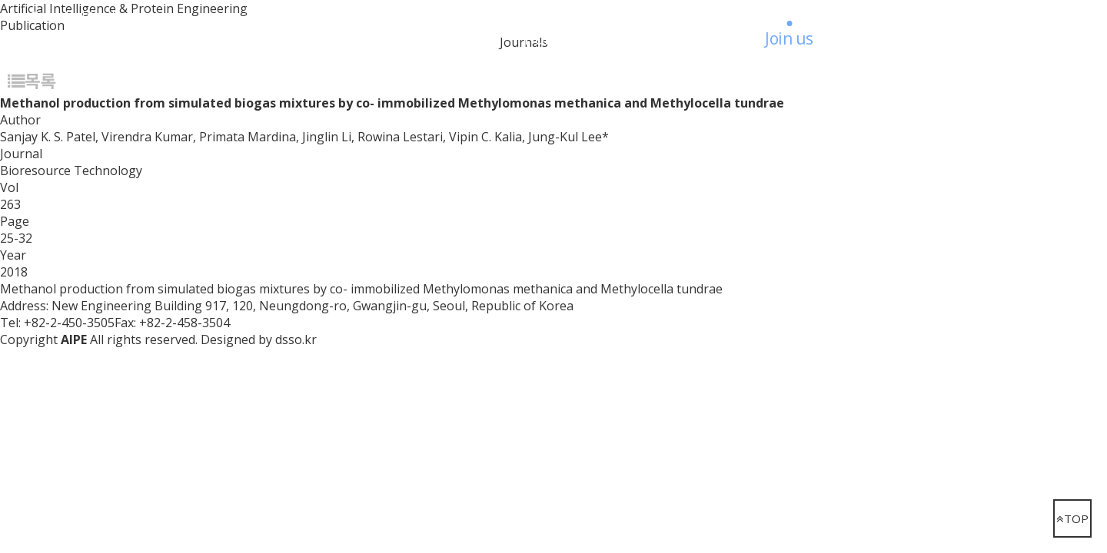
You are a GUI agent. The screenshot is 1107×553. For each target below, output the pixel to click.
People (442, 38)
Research (327, 38)
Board (687, 38)
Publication (566, 38)
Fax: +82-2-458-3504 (172, 322)
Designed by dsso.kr (259, 339)
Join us (789, 38)
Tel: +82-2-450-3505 (57, 322)
